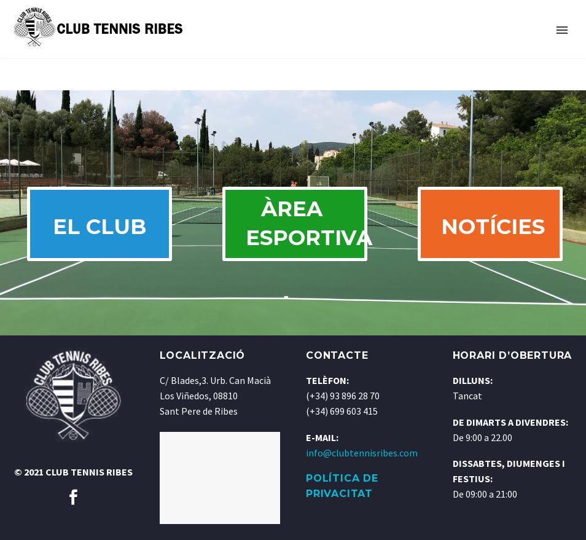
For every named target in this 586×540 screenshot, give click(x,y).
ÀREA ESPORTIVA (305, 231)
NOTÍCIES (497, 234)
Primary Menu (562, 30)
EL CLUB (99, 234)
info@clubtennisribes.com (362, 469)
